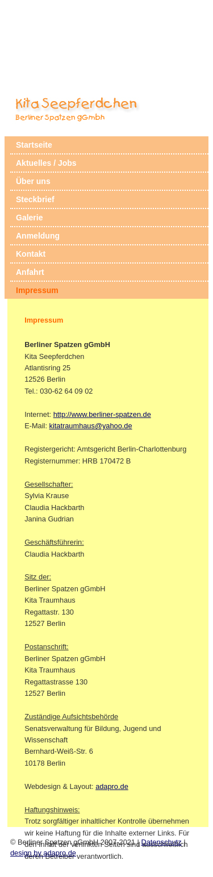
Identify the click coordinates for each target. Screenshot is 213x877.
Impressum (37, 290)
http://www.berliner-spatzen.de (102, 414)
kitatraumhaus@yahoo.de (90, 425)
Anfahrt (30, 272)
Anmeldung (38, 235)
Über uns (33, 181)
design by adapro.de (43, 853)
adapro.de (111, 786)
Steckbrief (35, 199)
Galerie (29, 217)
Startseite (34, 144)
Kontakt (30, 253)
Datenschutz (161, 842)
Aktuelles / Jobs (46, 163)
